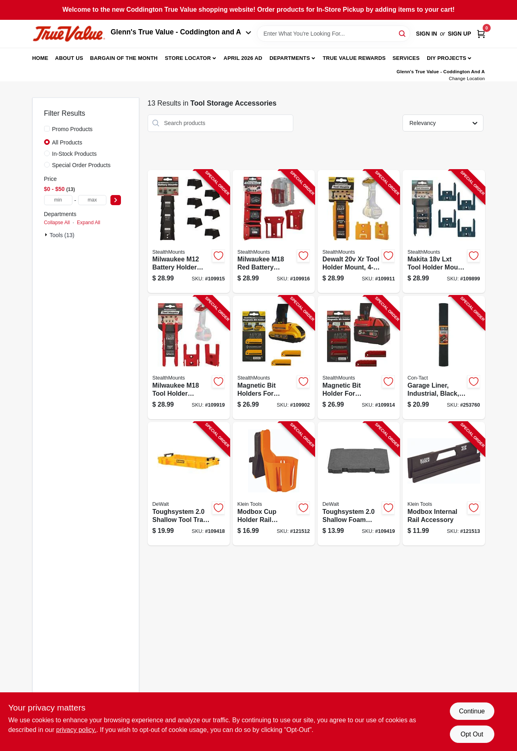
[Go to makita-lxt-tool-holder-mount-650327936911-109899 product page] (444, 231)
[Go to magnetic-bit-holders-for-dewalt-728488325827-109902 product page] (274, 357)
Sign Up (459, 33)
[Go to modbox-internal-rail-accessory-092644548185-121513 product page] (444, 483)
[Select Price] (115, 200)
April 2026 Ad (243, 58)
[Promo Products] (47, 129)
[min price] (58, 200)
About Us (69, 58)
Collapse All (57, 222)
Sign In (426, 33)
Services (406, 58)
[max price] (92, 200)
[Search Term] (333, 33)
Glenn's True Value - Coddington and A (181, 32)
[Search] (403, 33)
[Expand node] (47, 234)
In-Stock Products (74, 154)
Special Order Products (81, 165)
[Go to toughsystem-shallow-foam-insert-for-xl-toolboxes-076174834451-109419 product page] (359, 483)
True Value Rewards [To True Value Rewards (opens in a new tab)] (354, 58)
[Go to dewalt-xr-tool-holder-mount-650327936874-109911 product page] (359, 231)
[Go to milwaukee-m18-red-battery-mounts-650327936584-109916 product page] (274, 231)
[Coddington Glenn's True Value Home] (68, 33)
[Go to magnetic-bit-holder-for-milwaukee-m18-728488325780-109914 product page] (359, 357)
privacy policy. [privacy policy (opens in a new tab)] (76, 729)
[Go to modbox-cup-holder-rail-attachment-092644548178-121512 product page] (274, 483)
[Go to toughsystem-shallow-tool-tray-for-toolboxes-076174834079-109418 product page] (189, 483)
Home (40, 58)
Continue (472, 711)
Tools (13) (62, 235)
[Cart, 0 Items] (481, 34)
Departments (289, 58)
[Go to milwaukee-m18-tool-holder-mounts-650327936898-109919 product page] (189, 357)
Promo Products (72, 129)
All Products (67, 142)
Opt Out (471, 734)
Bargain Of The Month (123, 58)
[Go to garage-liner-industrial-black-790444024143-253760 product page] (444, 357)
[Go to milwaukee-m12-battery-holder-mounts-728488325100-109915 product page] (189, 231)
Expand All (88, 222)
